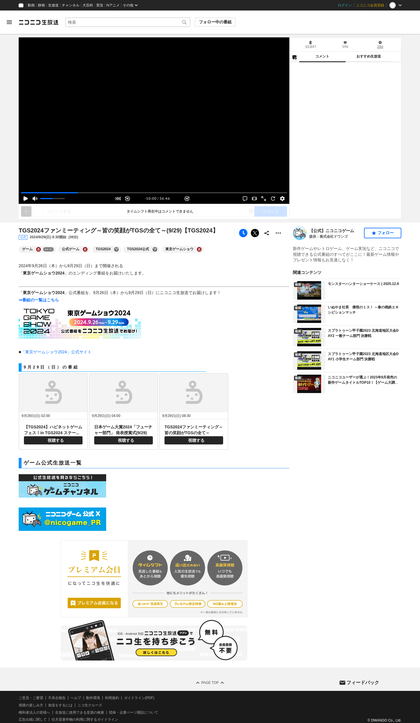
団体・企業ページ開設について (133, 712)
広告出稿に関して (33, 719)
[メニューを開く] (9, 22)
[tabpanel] (345, 140)
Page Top (210, 683)
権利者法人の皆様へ (34, 712)
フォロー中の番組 (215, 22)
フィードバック (362, 682)
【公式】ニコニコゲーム (331, 230)
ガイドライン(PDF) (139, 698)
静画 (41, 5)
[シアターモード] (254, 198)
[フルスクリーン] (263, 198)
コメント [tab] (322, 56)
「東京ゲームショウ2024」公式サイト (56, 352)
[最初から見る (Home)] (118, 198)
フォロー (385, 232)
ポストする (255, 233)
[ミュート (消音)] (35, 198)
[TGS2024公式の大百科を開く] (155, 249)
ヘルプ (76, 698)
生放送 (53, 5)
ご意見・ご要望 (31, 698)
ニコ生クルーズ (90, 705)
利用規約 (112, 698)
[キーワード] (127, 22)
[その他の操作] (278, 233)
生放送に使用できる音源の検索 (79, 712)
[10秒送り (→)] (187, 198)
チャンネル (70, 5)
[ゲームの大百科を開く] (38, 249)
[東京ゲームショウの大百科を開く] (199, 249)
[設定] (282, 198)
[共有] (266, 233)
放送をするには (60, 705)
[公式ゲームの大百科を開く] (85, 249)
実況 (99, 5)
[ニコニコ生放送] (38, 22)
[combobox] (127, 22)
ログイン (345, 5)
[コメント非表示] (245, 198)
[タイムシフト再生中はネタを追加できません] (26, 211)
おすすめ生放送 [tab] (368, 56)
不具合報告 (57, 698)
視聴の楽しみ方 (31, 705)
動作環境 (93, 698)
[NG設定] (294, 57)
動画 (31, 5)
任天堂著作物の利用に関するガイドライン (85, 719)
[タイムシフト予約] (243, 233)
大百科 (88, 5)
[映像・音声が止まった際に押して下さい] (273, 198)
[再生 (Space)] (25, 198)
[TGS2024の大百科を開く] (116, 249)
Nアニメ (113, 5)
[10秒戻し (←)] (127, 198)
